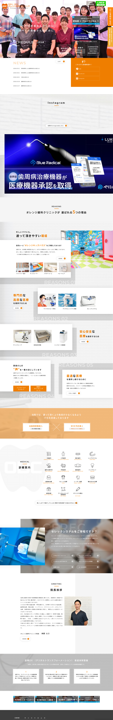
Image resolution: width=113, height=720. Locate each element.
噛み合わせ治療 (91, 452)
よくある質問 (83, 540)
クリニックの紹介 (93, 9)
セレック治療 (62, 452)
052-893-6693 (74, 4)
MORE (60, 229)
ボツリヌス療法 (76, 464)
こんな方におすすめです (60, 534)
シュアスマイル (91, 429)
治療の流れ (56, 540)
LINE (82, 69)
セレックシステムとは (85, 528)
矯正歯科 (76, 429)
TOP (38, 9)
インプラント (91, 441)
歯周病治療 (47, 452)
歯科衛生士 (79, 50)
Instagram (84, 78)
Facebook (84, 73)
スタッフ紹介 (66, 9)
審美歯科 (76, 441)
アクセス (103, 9)
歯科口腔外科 (47, 441)
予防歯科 (61, 441)
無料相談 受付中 (64, 49)
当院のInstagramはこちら (56, 125)
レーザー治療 (76, 452)
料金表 (83, 9)
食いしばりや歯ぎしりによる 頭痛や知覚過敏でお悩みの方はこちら (55, 475)
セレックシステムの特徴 (86, 534)
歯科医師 (78, 52)
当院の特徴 (46, 9)
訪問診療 (47, 464)
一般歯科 (47, 429)
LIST (59, 63)
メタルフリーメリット (60, 528)
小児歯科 (61, 429)
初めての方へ (56, 9)
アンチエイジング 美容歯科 (62, 464)
